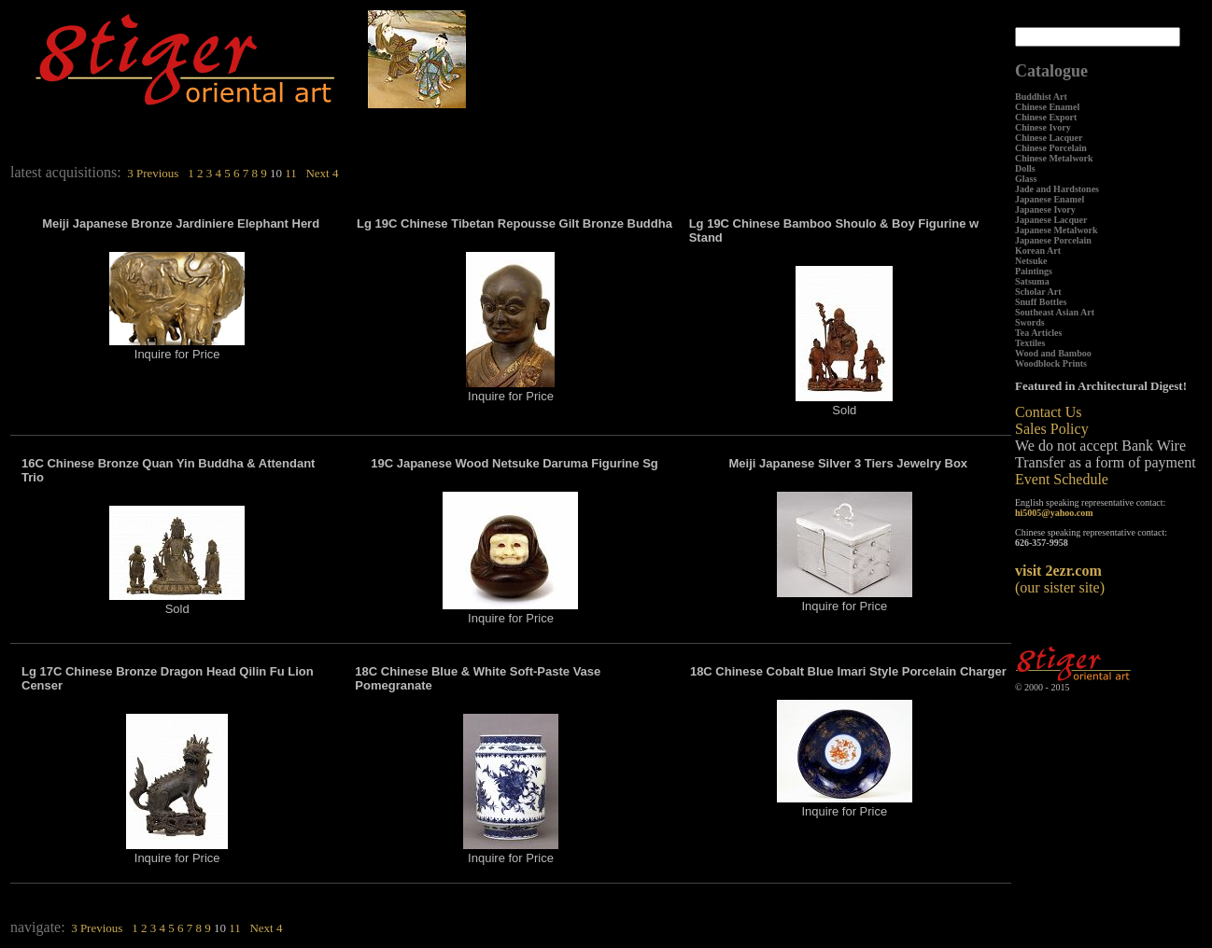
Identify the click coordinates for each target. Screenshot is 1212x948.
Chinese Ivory (1043, 127)
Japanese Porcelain (1053, 240)
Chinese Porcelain (1051, 148)
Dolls (1025, 168)
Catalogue (1051, 71)
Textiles (1030, 343)
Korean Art (1038, 250)
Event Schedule (1061, 479)
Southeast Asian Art (1054, 312)
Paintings (1033, 271)
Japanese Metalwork (1056, 230)
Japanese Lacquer (1051, 220)
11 (291, 173)
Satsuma (1032, 281)
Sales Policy (1052, 429)
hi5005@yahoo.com (1053, 513)
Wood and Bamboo (1053, 353)
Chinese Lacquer (1049, 137)
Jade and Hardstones (1057, 189)
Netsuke (1031, 261)
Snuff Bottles (1040, 302)
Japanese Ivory (1045, 209)
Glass (1025, 179)
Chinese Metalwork (1054, 158)
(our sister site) (1060, 579)
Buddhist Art (1041, 96)
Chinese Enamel (1047, 107)
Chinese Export (1046, 117)
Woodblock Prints (1051, 363)
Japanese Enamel (1049, 199)
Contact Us (1048, 412)
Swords (1030, 322)
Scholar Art (1038, 291)
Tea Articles (1038, 333)
